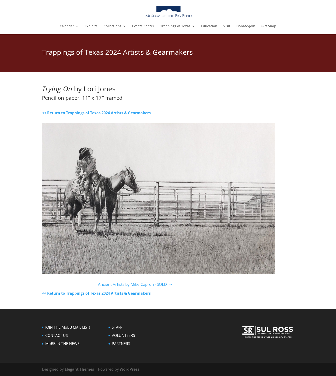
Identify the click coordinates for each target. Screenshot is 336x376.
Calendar (67, 26)
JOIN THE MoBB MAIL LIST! (67, 327)
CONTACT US (56, 335)
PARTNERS (121, 343)
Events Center (143, 26)
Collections (112, 26)
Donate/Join (245, 26)
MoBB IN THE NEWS (62, 343)
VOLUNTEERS (123, 335)
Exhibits (91, 26)
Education (209, 26)
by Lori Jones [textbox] (79, 89)
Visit (226, 26)
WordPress (129, 369)
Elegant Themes (79, 369)
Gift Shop (268, 26)
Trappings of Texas (175, 26)
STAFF (117, 327)
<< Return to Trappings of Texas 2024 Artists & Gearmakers (96, 112)
